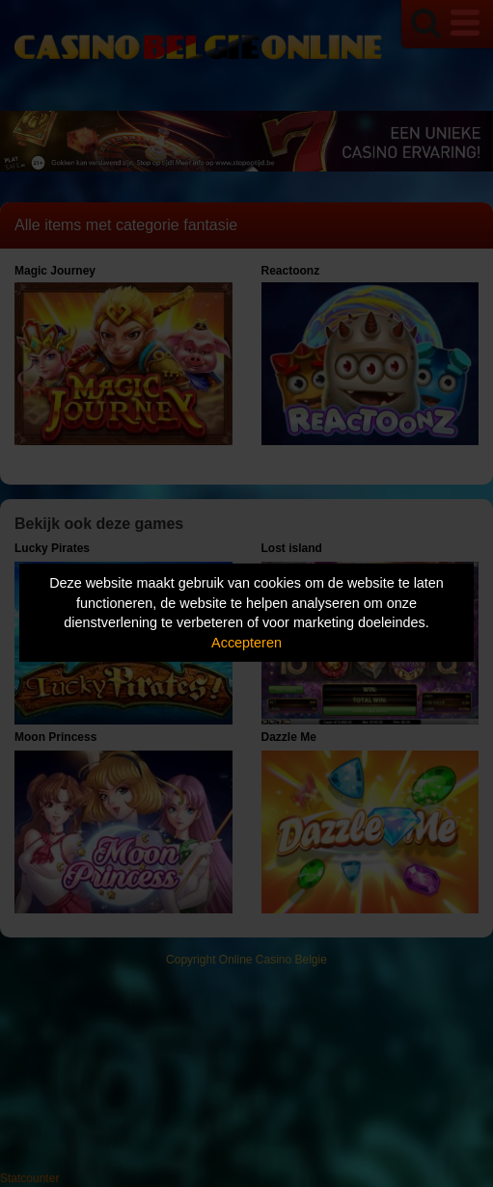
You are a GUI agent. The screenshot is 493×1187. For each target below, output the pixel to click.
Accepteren (246, 642)
